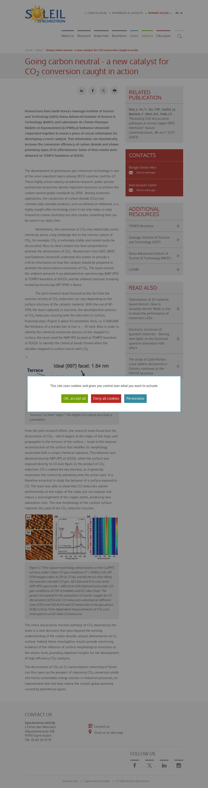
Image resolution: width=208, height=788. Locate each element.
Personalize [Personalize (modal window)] (135, 398)
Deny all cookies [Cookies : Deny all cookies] (106, 398)
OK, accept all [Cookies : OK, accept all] (75, 398)
